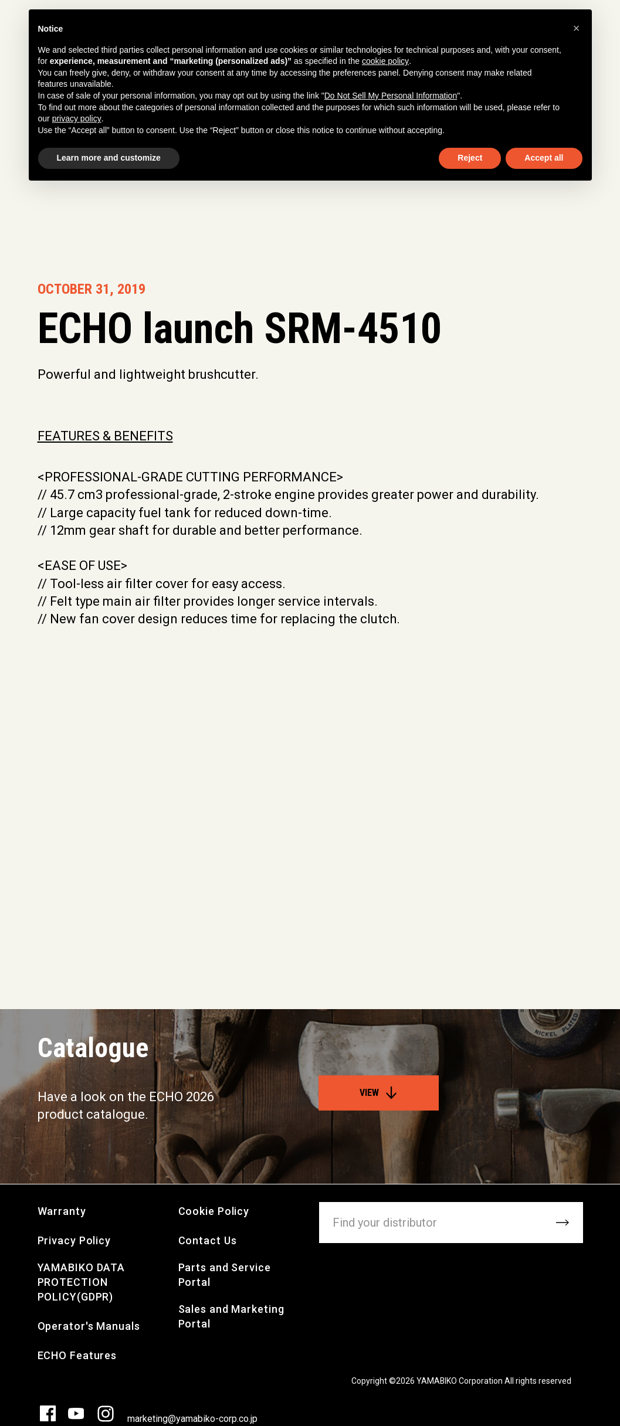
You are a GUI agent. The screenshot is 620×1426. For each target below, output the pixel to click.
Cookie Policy (214, 1211)
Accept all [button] (543, 157)
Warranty (62, 1211)
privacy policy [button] (76, 118)
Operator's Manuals (89, 1326)
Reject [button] (470, 157)
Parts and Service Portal (224, 1274)
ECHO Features (77, 1355)
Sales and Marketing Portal (231, 1316)
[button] (576, 28)
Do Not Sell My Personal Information (390, 95)
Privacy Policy (74, 1240)
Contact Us (207, 1240)
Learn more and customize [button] (109, 157)
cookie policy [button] (385, 61)
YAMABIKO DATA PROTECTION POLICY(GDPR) (82, 1282)
